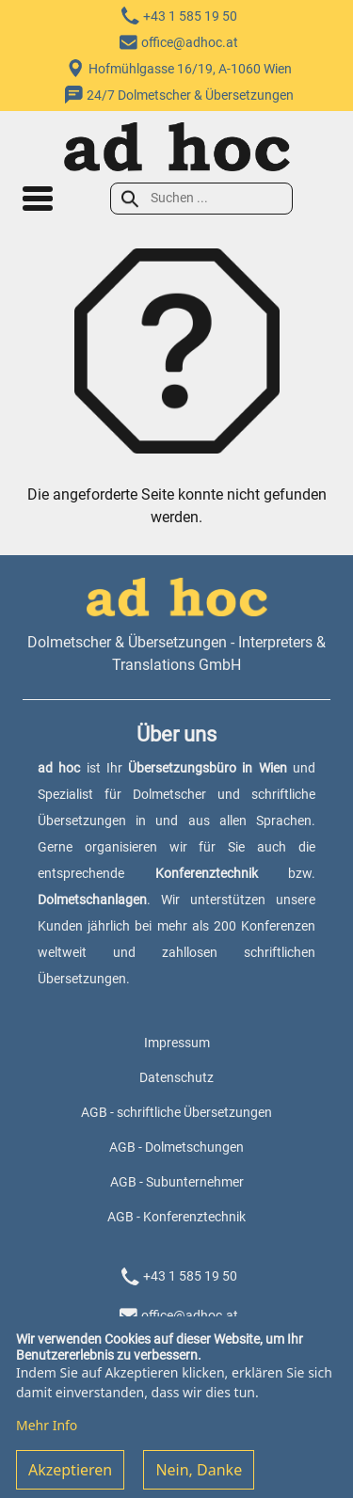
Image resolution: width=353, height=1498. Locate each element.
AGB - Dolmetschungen (176, 1147)
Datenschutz (176, 1077)
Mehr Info (46, 1437)
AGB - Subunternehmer (177, 1181)
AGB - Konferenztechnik (176, 1216)
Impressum (177, 1042)
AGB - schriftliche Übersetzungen (176, 1112)
